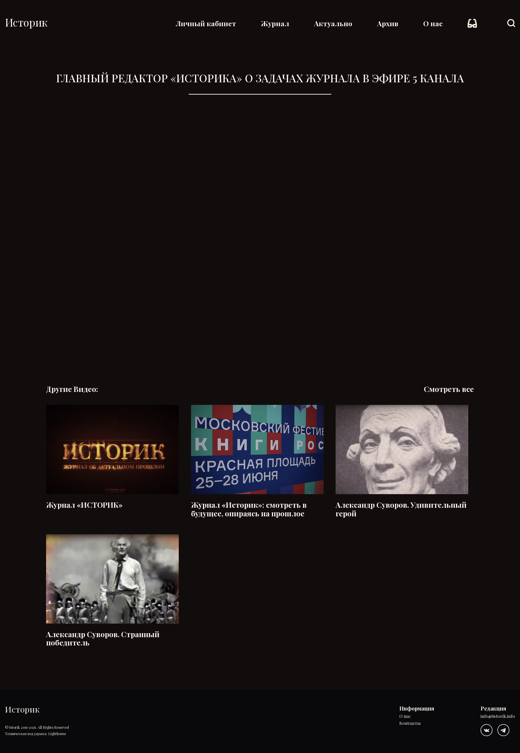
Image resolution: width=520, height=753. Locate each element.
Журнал (275, 23)
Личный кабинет (206, 23)
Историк (26, 22)
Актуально (333, 23)
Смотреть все (449, 389)
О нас (433, 23)
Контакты (410, 723)
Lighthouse (57, 733)
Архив (387, 23)
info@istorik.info (498, 716)
